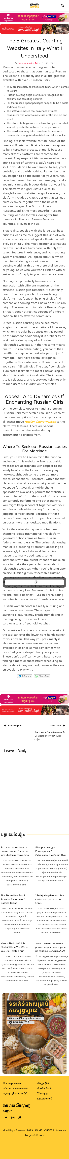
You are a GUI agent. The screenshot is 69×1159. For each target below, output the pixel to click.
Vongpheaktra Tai (28, 63)
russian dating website (40, 422)
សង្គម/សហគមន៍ (44, 1098)
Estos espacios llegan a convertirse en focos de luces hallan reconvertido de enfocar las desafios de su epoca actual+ (16, 855)
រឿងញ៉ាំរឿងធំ (43, 1083)
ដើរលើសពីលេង (44, 1088)
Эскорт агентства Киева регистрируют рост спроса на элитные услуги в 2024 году (50, 949)
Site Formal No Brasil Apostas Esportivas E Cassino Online (13, 899)
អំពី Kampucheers (11, 1083)
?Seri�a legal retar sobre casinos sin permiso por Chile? (49, 899)
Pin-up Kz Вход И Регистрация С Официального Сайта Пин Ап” (50, 853)
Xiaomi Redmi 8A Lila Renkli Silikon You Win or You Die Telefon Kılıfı (14, 947)
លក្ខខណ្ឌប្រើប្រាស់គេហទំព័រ (14, 1093)
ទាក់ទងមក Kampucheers (15, 1088)
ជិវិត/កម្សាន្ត (42, 1093)
